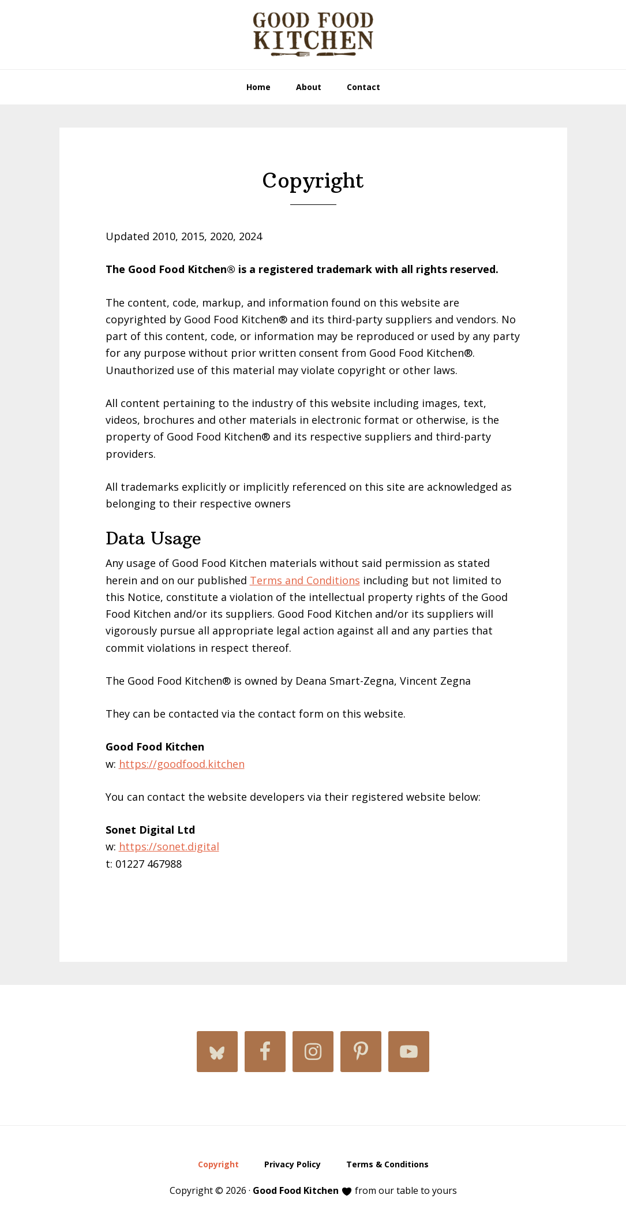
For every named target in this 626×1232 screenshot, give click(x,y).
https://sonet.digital (169, 846)
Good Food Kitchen (313, 35)
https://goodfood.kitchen (182, 764)
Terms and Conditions (305, 580)
